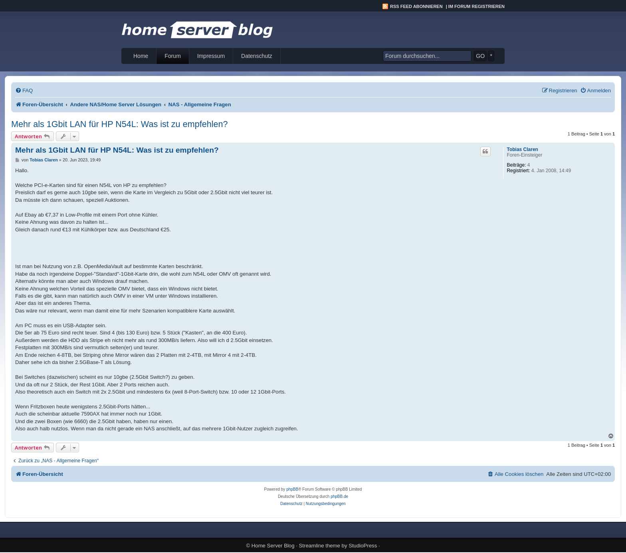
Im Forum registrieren (476, 6)
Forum (172, 56)
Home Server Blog (273, 546)
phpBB (292, 489)
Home (140, 56)
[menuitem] (24, 90)
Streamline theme (319, 546)
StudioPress (363, 546)
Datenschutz (256, 56)
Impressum (211, 56)
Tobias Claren (522, 149)
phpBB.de (339, 496)
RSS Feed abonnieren (416, 6)
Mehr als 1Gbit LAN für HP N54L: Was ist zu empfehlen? (119, 124)
